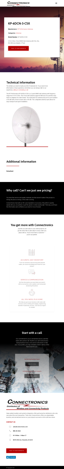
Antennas (18, 33)
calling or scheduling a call (20, 90)
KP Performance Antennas (25, 29)
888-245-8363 (32, 364)
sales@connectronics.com (20, 426)
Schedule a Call (32, 375)
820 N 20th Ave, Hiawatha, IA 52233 (23, 440)
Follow (12, 457)
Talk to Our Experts (18, 48)
